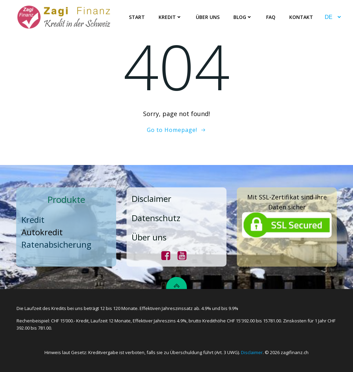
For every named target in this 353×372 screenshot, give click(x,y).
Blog (242, 17)
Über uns (208, 17)
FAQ (270, 17)
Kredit (170, 17)
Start (137, 17)
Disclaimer (252, 352)
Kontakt (301, 17)
